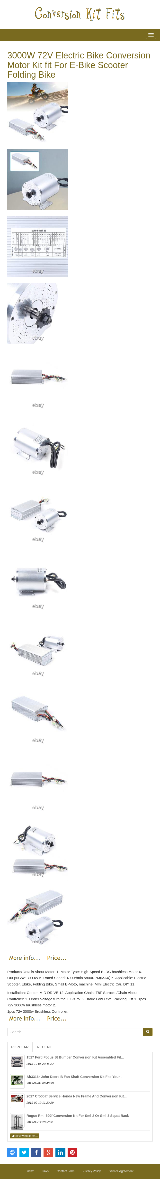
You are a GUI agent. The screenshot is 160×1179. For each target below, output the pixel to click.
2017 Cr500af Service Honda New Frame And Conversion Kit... (77, 1096)
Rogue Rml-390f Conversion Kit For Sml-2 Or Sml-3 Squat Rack (78, 1116)
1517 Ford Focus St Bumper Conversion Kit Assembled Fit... (75, 1057)
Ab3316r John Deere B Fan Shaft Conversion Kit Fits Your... (75, 1077)
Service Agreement (121, 1171)
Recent (44, 1047)
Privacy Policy (91, 1171)
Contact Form (65, 1171)
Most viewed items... (24, 1136)
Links (45, 1171)
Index (30, 1171)
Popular (20, 1047)
